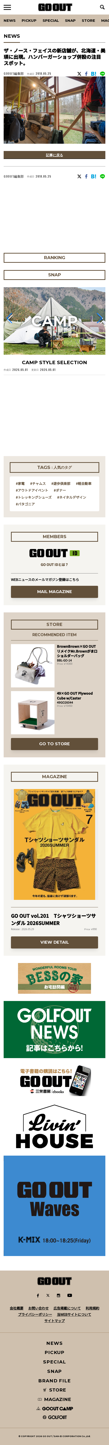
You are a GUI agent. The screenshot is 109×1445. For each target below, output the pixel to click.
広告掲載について (67, 1308)
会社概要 (16, 1308)
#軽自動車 (83, 483)
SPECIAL (51, 20)
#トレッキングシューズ (34, 497)
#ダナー (60, 490)
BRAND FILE (54, 1381)
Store (88, 20)
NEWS (54, 1343)
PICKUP (29, 20)
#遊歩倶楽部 (60, 483)
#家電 (20, 483)
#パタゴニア (25, 504)
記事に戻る (54, 155)
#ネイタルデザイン (71, 497)
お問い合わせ (38, 1308)
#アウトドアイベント (32, 490)
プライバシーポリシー (35, 1314)
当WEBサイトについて (74, 1314)
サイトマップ (54, 1320)
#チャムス (38, 483)
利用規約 (92, 1308)
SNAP (70, 20)
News (10, 20)
